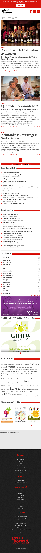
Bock (24, 364)
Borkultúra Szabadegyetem (22, 367)
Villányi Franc (26, 395)
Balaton (13, 364)
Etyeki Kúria (29, 371)
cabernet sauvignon (33, 369)
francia (19, 373)
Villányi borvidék (17, 395)
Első (1, 160)
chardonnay (3, 371)
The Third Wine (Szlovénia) (20, 525)
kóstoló (2, 378)
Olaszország (19, 378)
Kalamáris (21, 377)
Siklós (34, 385)
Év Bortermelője (4, 373)
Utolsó (39, 160)
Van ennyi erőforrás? (9, 241)
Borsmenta (21, 495)
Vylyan (37, 395)
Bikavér (20, 364)
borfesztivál (37, 364)
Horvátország (3, 377)
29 (17, 160)
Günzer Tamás (18, 375)
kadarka (17, 377)
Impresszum (21, 480)
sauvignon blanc (29, 385)
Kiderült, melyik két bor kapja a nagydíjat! (16, 199)
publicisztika (8, 385)
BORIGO (21, 506)
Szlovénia (3, 391)
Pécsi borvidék (10, 384)
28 (14, 160)
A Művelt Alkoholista (21, 491)
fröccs (22, 373)
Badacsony (10, 364)
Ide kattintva (21, 1)
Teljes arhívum (34, 295)
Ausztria (5, 364)
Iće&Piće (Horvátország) (21, 516)
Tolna (17, 391)
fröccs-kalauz (26, 373)
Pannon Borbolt (34, 378)
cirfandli (8, 371)
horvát (37, 375)
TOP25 (26, 391)
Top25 (20, 472)
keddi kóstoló (28, 377)
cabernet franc (26, 369)
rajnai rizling (14, 385)
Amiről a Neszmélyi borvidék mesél (13, 245)
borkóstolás (3, 367)
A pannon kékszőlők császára (11, 218)
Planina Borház (22, 384)
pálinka (9, 382)
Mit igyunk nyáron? (9, 222)
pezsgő (17, 382)
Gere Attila (13, 375)
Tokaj (7, 391)
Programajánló (20, 465)
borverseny (6, 369)
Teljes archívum (34, 425)
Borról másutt (21, 487)
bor (32, 364)
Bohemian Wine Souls (21, 502)
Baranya (17, 364)
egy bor (19, 371)
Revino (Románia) (21, 532)
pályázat (13, 382)
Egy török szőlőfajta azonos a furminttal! (15, 195)
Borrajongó (21, 493)
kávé (25, 377)
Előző (3, 160)
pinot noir (16, 384)
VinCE (21, 504)
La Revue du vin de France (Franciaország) (21, 529)
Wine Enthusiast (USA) (21, 527)
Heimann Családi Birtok (30, 375)
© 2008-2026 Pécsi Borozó (20, 548)
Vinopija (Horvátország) (21, 519)
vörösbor (34, 395)
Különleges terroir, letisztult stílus (13, 237)
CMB (11, 371)
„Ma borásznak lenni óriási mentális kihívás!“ (17, 228)
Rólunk (21, 477)
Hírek (21, 463)
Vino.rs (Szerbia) (21, 521)
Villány (6, 394)
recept (18, 385)
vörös (31, 395)
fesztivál (16, 373)
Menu (38, 11)
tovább (36, 71)
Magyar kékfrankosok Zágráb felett (14, 175)
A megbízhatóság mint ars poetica (13, 233)
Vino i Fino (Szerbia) (21, 523)
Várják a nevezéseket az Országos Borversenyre (17, 231)
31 (23, 160)
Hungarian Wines (21, 499)
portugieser (28, 384)
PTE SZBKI (3, 385)
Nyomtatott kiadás (20, 468)
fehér (9, 373)
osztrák (29, 378)
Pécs (27, 381)
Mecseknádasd (10, 378)
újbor (30, 391)
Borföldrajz (21, 508)
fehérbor (12, 373)
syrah (2, 389)
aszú (2, 364)
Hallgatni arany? (8, 185)
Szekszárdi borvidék (29, 389)
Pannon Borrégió (4, 382)
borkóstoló (11, 366)
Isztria (14, 377)
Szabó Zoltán (6, 389)
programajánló (33, 384)
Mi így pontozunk (21, 459)
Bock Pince (27, 364)
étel (33, 371)
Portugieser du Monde (20, 470)
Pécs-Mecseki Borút (33, 382)
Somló (36, 385)
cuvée (14, 371)
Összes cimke (34, 397)
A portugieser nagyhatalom (11, 172)
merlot (15, 378)
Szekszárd (17, 388)
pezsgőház (21, 382)
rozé (21, 385)
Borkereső (21, 461)
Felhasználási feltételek (21, 482)
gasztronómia (5, 375)
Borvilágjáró (21, 497)
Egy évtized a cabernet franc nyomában (15, 181)
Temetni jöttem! (7, 191)
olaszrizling (24, 378)
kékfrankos (35, 377)
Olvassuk (21, 513)
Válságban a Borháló (9, 179)
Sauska (23, 385)
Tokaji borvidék (13, 391)
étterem (35, 371)
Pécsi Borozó (3, 384)
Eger (16, 371)
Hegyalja (23, 375)
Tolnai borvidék (22, 391)
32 (26, 160)
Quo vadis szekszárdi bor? (19, 106)
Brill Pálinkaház (15, 369)
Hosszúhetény (9, 377)
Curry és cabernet (8, 225)
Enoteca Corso (23, 371)
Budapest (20, 369)
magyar (6, 378)
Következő (37, 160)
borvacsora (30, 367)
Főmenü (21, 455)
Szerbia (36, 389)
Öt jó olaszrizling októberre (11, 193)
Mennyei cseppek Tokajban (11, 214)
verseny (32, 391)
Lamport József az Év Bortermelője (13, 203)
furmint (31, 373)
